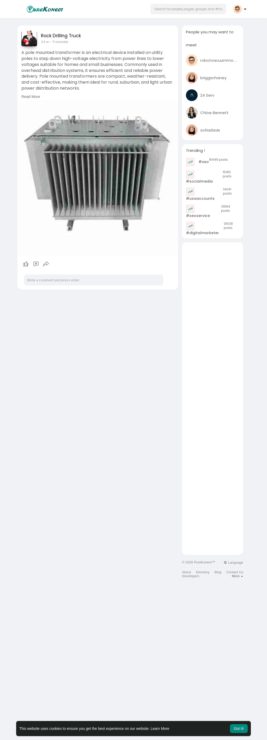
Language (233, 562)
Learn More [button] (160, 728)
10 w (44, 41)
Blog (218, 572)
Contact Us (234, 572)
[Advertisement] (212, 320)
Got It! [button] (239, 728)
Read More (30, 97)
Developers (190, 576)
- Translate (57, 41)
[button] (188, 9)
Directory (203, 572)
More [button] (237, 576)
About (186, 572)
